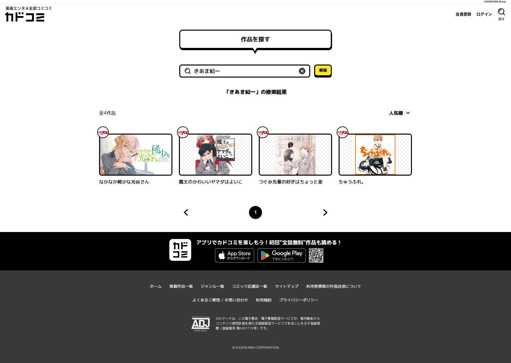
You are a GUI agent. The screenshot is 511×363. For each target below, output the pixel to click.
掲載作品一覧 (181, 286)
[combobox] (400, 112)
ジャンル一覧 (212, 286)
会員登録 (463, 14)
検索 (323, 70)
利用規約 (263, 300)
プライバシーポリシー (298, 300)
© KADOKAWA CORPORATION (255, 347)
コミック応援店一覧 (249, 286)
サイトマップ (287, 286)
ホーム (156, 286)
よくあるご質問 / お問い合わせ (220, 300)
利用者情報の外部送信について (333, 286)
